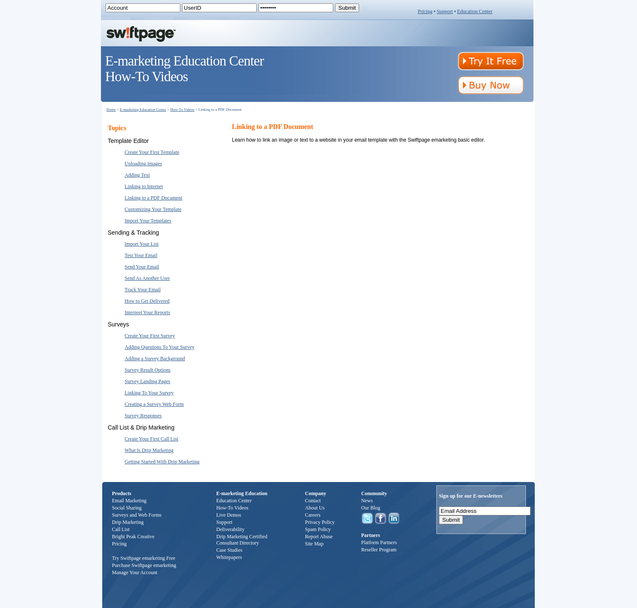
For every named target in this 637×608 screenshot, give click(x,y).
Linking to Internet (144, 186)
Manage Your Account (135, 572)
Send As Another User (147, 278)
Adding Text (137, 175)
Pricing (425, 11)
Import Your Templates (148, 221)
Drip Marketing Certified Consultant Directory (241, 540)
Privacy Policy (320, 522)
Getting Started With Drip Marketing (162, 462)
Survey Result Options (148, 370)
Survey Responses (143, 416)
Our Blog (370, 508)
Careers (313, 515)
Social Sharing (127, 508)
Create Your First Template (152, 152)
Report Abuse (319, 537)
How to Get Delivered (147, 301)
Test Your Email (141, 255)
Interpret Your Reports (147, 312)
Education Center (475, 11)
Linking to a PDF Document (153, 198)
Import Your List (141, 244)
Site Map (314, 544)
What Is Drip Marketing (149, 450)
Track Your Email (143, 290)
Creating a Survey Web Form (154, 404)
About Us (314, 508)
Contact (313, 501)
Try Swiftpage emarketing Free (143, 558)
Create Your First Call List (151, 439)
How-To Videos (182, 109)
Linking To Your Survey (149, 393)
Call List (121, 529)
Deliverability (230, 529)
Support (445, 11)
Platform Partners (379, 542)
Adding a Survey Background (155, 359)
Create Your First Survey (150, 336)
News (367, 501)
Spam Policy (318, 529)
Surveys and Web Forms (136, 515)
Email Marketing (129, 501)
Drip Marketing (128, 522)
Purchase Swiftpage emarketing (144, 565)
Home (111, 109)
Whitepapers (229, 557)
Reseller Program (379, 550)
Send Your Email (142, 267)
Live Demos (228, 515)
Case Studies (229, 550)
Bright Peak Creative (133, 537)
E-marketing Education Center (143, 109)
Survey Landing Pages (147, 381)
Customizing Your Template (153, 209)
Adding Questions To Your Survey (159, 347)
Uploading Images (143, 164)
